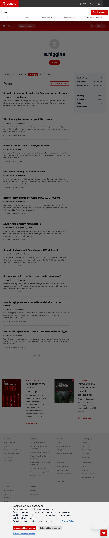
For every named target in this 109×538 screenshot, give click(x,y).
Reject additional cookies (50, 528)
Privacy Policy (68, 521)
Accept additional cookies (24, 528)
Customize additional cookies (24, 533)
